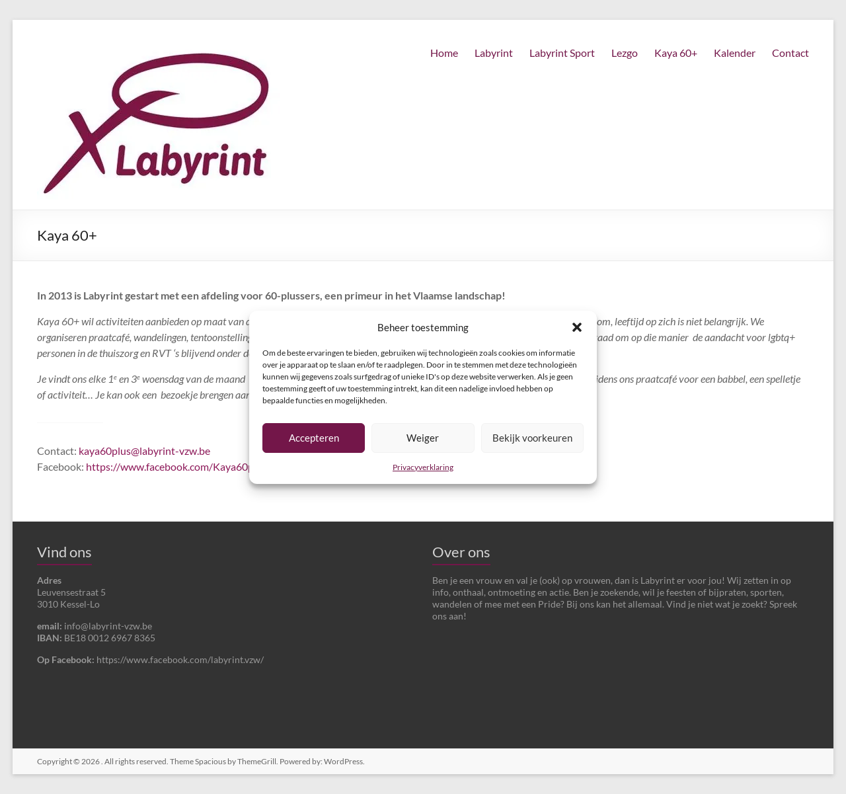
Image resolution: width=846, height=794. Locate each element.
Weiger (422, 438)
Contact (790, 52)
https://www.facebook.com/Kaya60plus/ (178, 466)
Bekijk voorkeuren (532, 438)
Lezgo (624, 52)
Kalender (734, 52)
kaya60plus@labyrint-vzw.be (144, 450)
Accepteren (314, 438)
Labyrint (494, 52)
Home (444, 52)
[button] (577, 327)
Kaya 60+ (675, 52)
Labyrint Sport (562, 52)
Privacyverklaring (423, 467)
